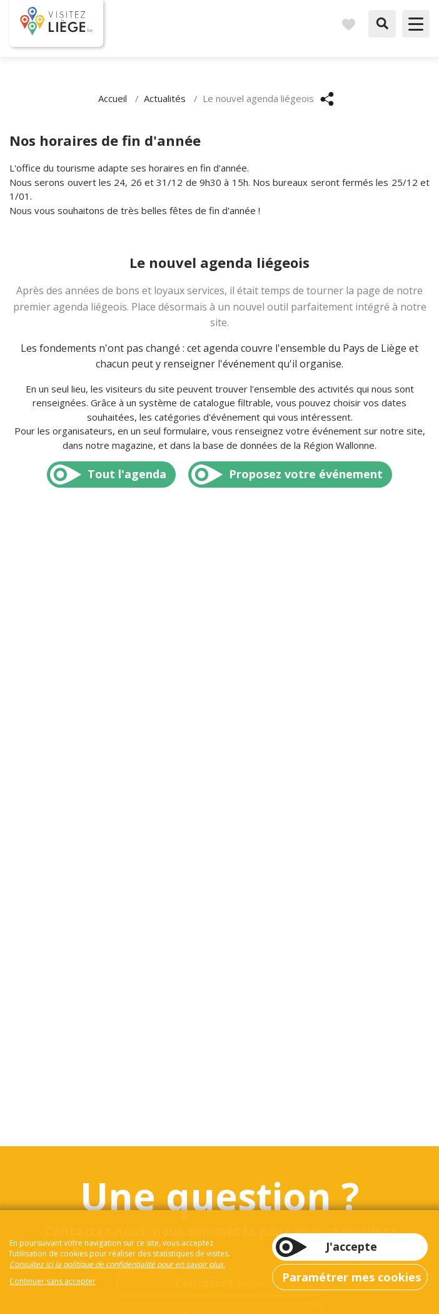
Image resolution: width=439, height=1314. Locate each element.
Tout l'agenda (127, 473)
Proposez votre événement (306, 473)
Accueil (112, 98)
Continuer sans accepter (52, 1281)
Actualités (165, 98)
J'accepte (351, 1246)
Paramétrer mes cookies (351, 1277)
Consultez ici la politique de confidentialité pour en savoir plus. (117, 1264)
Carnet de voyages (348, 24)
